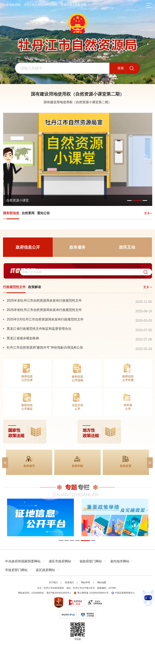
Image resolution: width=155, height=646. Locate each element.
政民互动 (127, 247)
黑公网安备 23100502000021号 (91, 593)
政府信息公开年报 (128, 378)
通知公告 (43, 213)
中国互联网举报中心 (123, 593)
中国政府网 (13, 4)
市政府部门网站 (16, 570)
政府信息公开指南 (77, 378)
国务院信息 (11, 213)
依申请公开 (128, 406)
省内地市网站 (119, 561)
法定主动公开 (77, 406)
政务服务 (77, 247)
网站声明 (85, 582)
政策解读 (34, 287)
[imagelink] (77, 432)
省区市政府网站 (60, 561)
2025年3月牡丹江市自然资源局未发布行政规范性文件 (45, 319)
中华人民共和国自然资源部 (41, 4)
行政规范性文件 (14, 287)
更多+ (148, 213)
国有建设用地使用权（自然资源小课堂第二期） (77, 94)
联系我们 (69, 582)
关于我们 (53, 582)
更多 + (147, 287)
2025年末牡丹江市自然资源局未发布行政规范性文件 (44, 300)
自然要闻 (28, 213)
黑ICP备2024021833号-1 (58, 593)
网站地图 (101, 582)
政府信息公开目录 (27, 378)
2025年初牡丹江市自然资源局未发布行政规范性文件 (44, 310)
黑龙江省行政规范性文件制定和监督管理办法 (39, 328)
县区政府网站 (45, 570)
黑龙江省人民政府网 (73, 4)
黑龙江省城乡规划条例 (23, 338)
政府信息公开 (28, 247)
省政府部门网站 (90, 561)
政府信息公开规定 (27, 406)
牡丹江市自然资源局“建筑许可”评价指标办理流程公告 (45, 347)
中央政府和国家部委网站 (23, 561)
